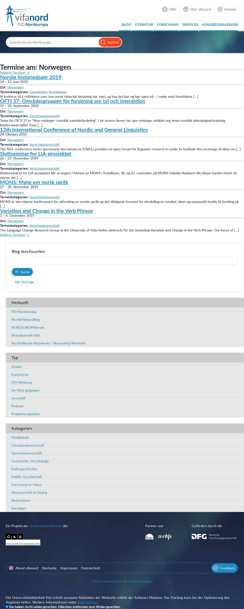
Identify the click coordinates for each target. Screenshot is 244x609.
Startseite (49, 568)
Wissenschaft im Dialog (29, 492)
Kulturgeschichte (24, 469)
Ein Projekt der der (37, 526)
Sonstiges (19, 508)
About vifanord (27, 568)
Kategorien (22, 428)
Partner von (154, 526)
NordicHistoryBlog (26, 319)
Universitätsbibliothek (45, 526)
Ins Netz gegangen (26, 390)
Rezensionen (21, 500)
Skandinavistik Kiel (26, 335)
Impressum (68, 568)
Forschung (168, 26)
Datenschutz (90, 568)
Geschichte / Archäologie (48, 92)
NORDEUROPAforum (28, 327)
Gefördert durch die (207, 526)
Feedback (227, 568)
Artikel (16, 367)
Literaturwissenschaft (28, 445)
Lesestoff (18, 398)
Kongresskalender (220, 26)
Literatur (144, 26)
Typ (15, 357)
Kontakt (230, 9)
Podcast (18, 406)
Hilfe (172, 9)
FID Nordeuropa (24, 311)
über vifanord (200, 9)
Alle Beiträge (24, 282)
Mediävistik (20, 437)
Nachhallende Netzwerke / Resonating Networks (49, 343)
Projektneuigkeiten (26, 414)
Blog (126, 26)
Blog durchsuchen (28, 251)
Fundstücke (20, 374)
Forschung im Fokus (27, 484)
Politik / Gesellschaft (27, 477)
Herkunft (20, 302)
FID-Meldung (22, 382)
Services (190, 26)
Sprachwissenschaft (45, 116)
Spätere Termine (15, 72)
